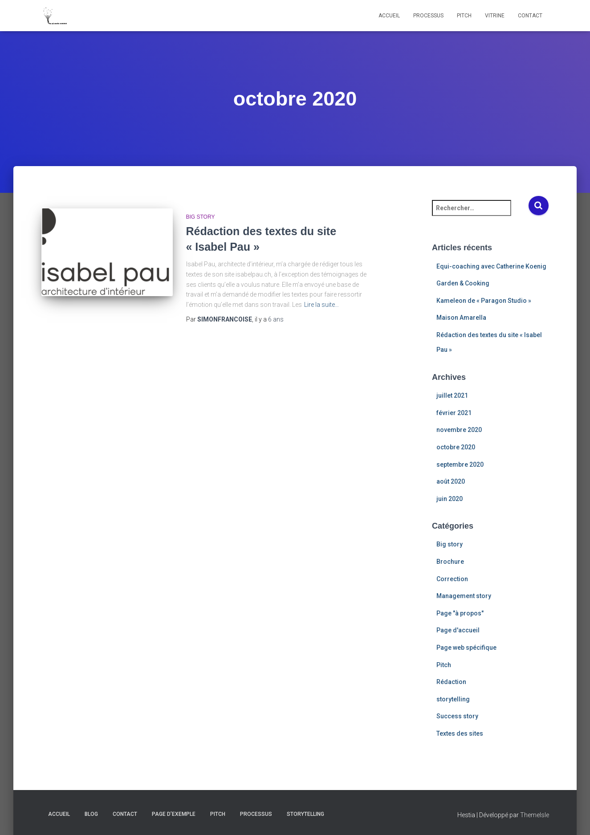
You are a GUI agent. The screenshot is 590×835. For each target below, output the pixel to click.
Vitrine (495, 15)
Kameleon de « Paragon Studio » (483, 300)
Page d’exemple (173, 814)
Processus (428, 15)
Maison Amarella (461, 317)
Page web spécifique (466, 647)
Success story (457, 716)
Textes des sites (459, 733)
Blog (91, 814)
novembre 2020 (459, 429)
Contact (530, 15)
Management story (463, 595)
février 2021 (454, 412)
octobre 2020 (455, 447)
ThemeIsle (534, 815)
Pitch (464, 15)
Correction (452, 578)
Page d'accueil (458, 630)
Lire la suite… (321, 304)
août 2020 (450, 481)
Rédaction (451, 681)
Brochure (450, 561)
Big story (200, 217)
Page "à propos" (460, 613)
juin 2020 (449, 498)
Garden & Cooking (462, 283)
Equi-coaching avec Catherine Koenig (491, 266)
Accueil (389, 15)
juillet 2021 (452, 395)
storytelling (453, 699)
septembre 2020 (460, 464)
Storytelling (305, 814)
